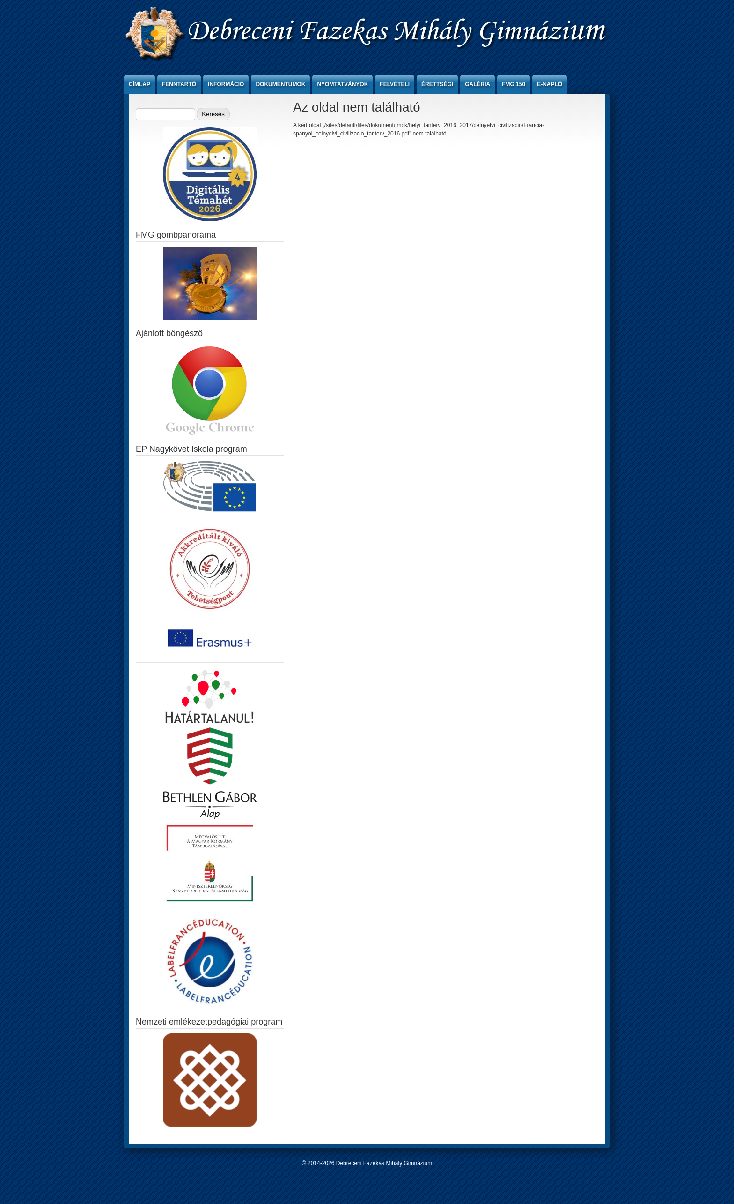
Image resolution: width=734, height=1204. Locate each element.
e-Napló (549, 84)
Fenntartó (179, 84)
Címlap (139, 84)
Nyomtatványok (342, 84)
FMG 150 (513, 84)
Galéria (477, 84)
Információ (226, 84)
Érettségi (437, 84)
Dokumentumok (280, 84)
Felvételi (395, 84)
